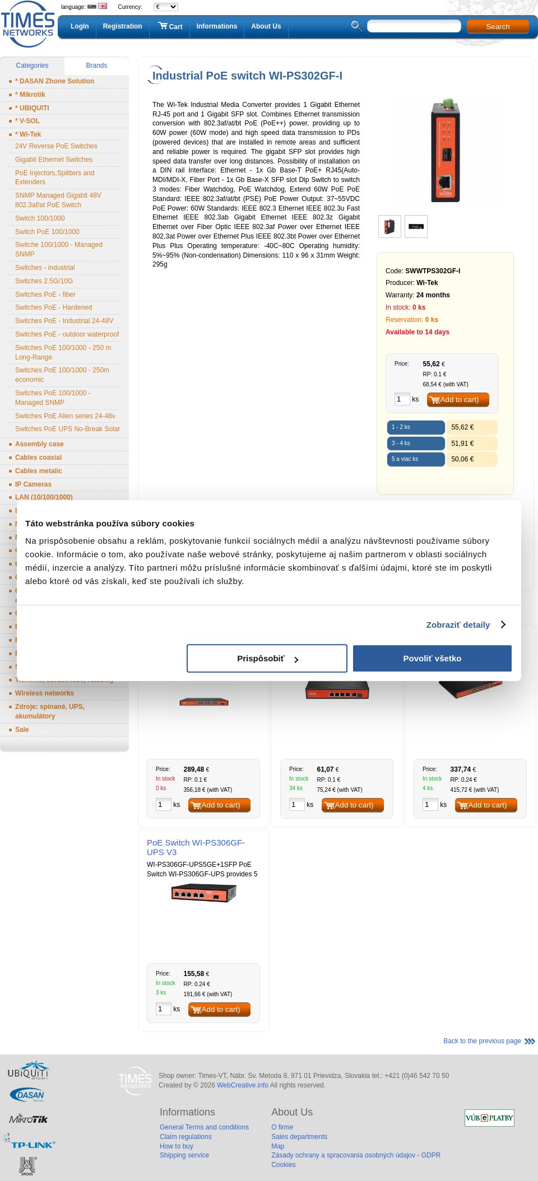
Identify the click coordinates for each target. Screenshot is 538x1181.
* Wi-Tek (28, 134)
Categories (32, 65)
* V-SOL (27, 121)
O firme (282, 1127)
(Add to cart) (458, 399)
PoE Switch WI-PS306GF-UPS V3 (196, 847)
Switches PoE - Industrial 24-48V (64, 321)
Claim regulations (186, 1137)
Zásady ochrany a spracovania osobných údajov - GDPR (355, 1155)
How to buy (176, 1146)
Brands (96, 65)
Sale (22, 730)
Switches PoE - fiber (45, 294)
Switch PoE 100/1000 (47, 232)
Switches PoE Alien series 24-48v (65, 416)
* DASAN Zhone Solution (54, 81)
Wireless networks (44, 693)
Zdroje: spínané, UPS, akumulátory (50, 711)
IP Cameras (33, 484)
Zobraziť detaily (458, 624)
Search (497, 26)
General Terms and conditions (204, 1127)
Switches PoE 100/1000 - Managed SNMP (53, 398)
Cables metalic (38, 471)
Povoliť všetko (433, 658)
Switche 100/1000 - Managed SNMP (59, 249)
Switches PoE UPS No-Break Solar (67, 429)
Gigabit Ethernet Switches (53, 160)
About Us (266, 26)
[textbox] (414, 26)
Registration (122, 26)
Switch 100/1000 (40, 218)
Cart (169, 26)
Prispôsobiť (267, 658)
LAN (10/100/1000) (44, 497)
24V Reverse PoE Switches (56, 146)
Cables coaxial (38, 457)
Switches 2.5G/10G (44, 281)
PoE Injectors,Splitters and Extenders (54, 177)
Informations (217, 26)
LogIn (80, 26)
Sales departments (299, 1137)
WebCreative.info (242, 1085)
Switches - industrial (45, 268)
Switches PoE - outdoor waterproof (67, 334)
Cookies (283, 1165)
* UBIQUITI (32, 108)
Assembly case (39, 444)
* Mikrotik (30, 95)
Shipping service (184, 1155)
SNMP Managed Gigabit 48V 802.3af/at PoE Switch (58, 200)
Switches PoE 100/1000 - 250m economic (62, 375)
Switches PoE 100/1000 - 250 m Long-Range (63, 352)
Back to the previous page (482, 1041)
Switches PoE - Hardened (53, 307)
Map (277, 1146)
